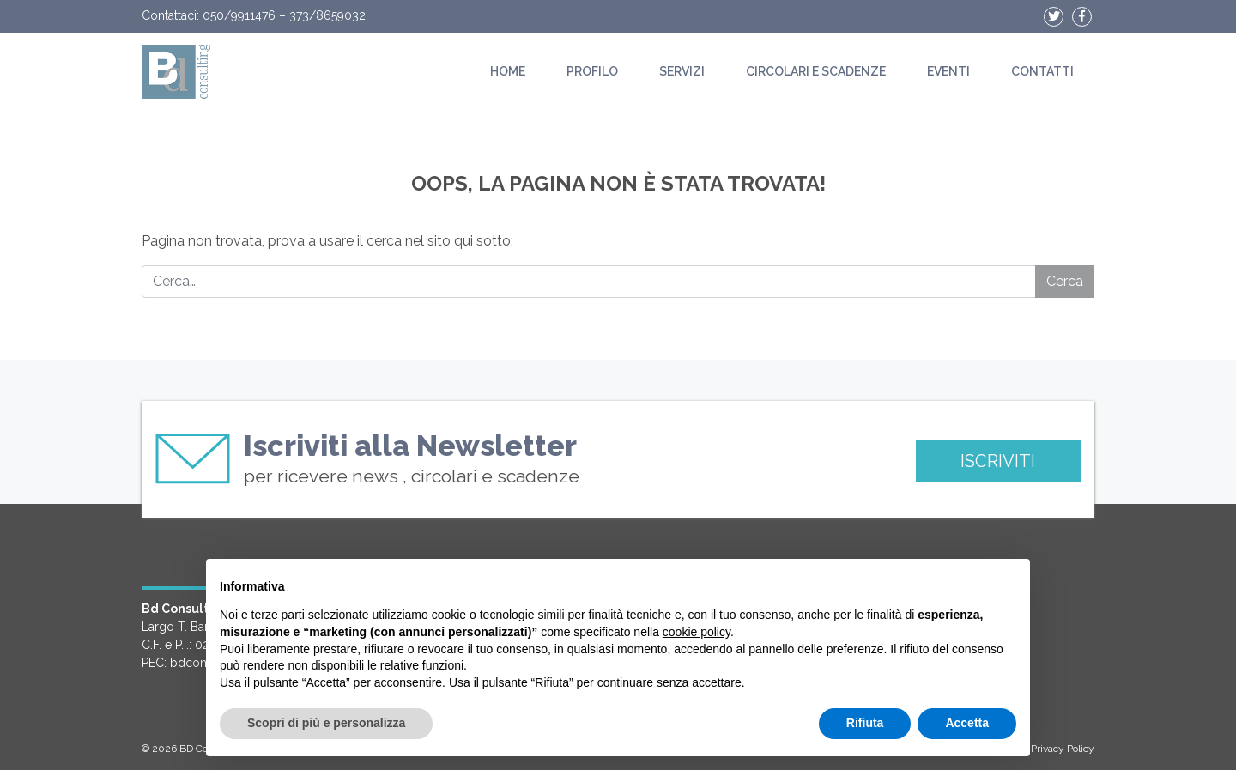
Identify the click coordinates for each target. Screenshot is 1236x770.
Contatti (1042, 71)
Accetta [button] (967, 723)
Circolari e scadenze (816, 71)
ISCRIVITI (997, 461)
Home (507, 71)
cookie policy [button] (696, 632)
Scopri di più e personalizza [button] (326, 723)
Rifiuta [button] (865, 723)
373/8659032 (327, 15)
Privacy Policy (1062, 749)
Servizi (682, 71)
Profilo (592, 71)
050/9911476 (239, 15)
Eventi (948, 71)
